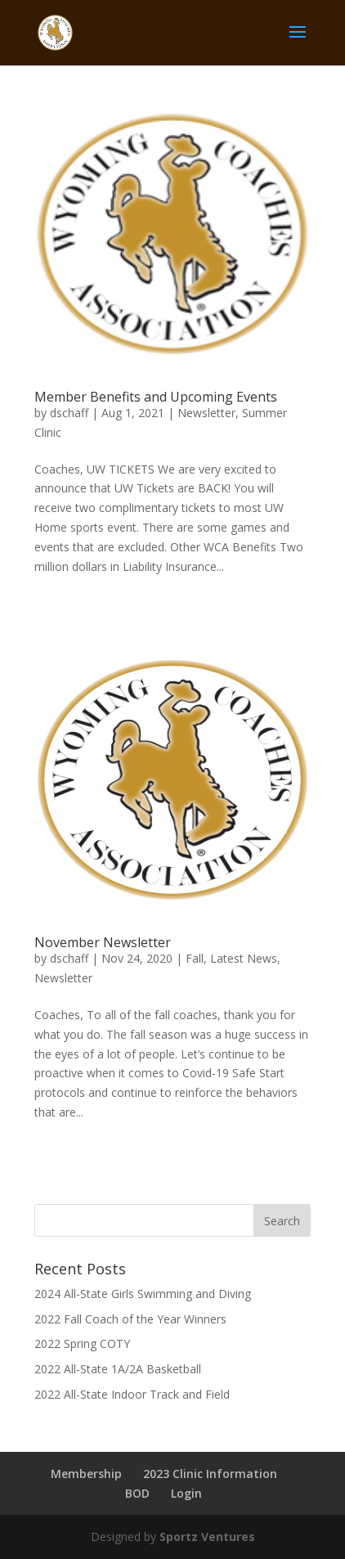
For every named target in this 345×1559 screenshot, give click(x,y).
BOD (137, 1493)
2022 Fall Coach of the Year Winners (130, 1319)
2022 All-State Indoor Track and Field (132, 1394)
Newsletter (206, 412)
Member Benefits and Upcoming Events (155, 397)
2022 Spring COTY (82, 1343)
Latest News (243, 958)
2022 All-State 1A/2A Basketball (117, 1369)
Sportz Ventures (207, 1536)
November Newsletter (102, 942)
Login (186, 1493)
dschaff (69, 412)
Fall (195, 958)
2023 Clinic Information (210, 1473)
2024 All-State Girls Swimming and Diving (142, 1293)
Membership (86, 1473)
